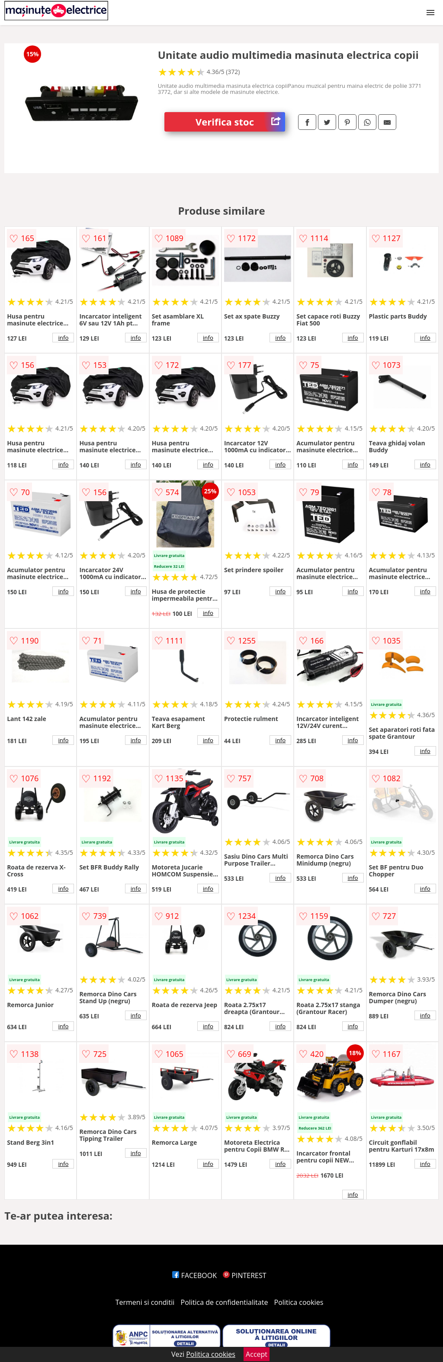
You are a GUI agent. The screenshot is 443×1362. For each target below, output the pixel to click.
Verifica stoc (240, 122)
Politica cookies (299, 1302)
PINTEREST (244, 1275)
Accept (256, 1354)
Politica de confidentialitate (224, 1302)
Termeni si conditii (145, 1302)
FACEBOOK (194, 1275)
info (63, 337)
